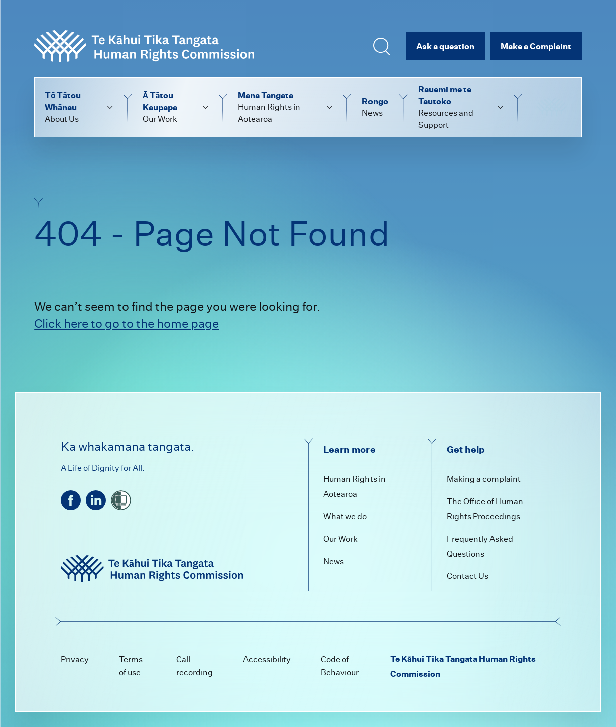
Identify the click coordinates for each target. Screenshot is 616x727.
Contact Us (467, 576)
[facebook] (71, 500)
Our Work (340, 539)
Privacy (75, 659)
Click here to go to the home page (126, 323)
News (333, 561)
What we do (345, 516)
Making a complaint (484, 479)
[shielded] (121, 500)
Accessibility (267, 659)
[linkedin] (96, 500)
